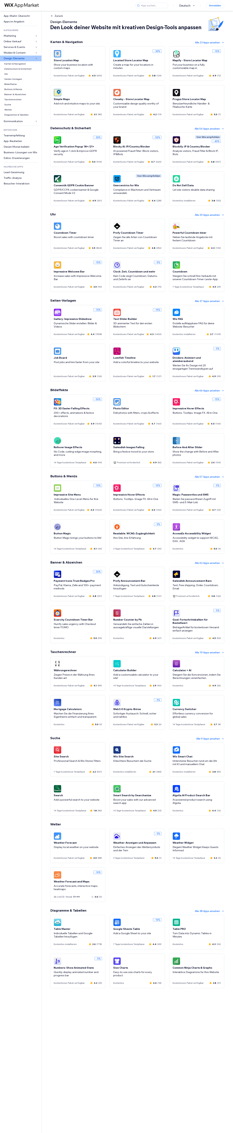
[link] (21, 16)
